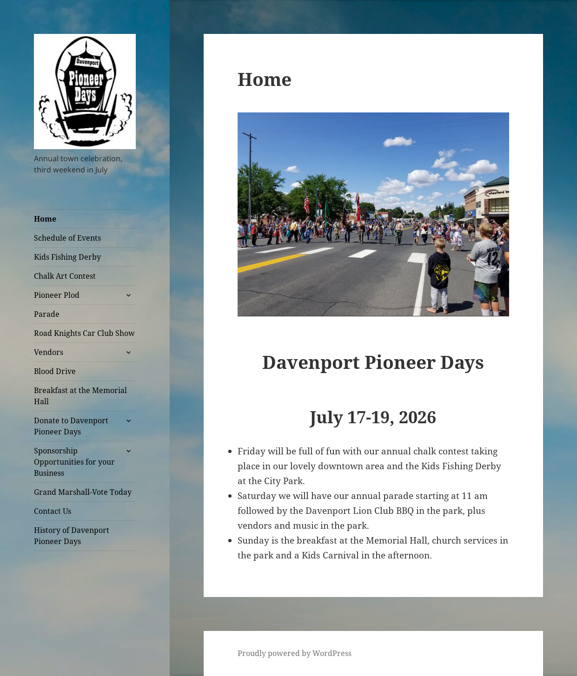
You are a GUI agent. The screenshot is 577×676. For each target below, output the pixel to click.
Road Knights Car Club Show (84, 333)
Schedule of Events (67, 238)
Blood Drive (55, 371)
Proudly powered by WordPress (295, 653)
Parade (47, 314)
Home (45, 219)
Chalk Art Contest (65, 276)
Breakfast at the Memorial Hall (80, 396)
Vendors (48, 352)
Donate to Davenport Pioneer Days (71, 426)
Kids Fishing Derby (67, 257)
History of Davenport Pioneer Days (71, 535)
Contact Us (52, 511)
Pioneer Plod (57, 295)
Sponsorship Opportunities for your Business (74, 462)
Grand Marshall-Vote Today (83, 492)
